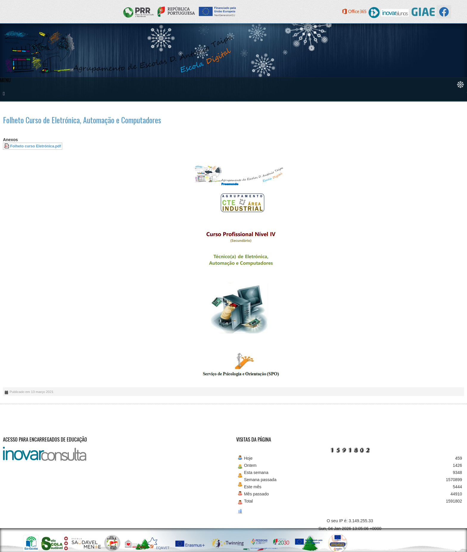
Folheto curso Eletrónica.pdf (35, 146)
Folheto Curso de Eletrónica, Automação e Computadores (82, 119)
